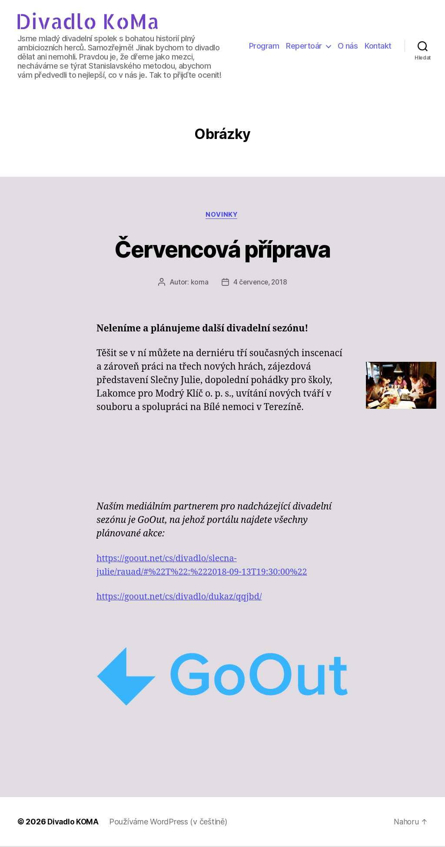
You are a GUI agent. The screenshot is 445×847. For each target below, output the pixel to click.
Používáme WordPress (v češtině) (170, 822)
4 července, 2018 (260, 283)
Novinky (222, 215)
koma (198, 283)
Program (264, 45)
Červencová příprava (222, 248)
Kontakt (378, 45)
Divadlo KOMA (74, 822)
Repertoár (304, 45)
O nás (348, 45)
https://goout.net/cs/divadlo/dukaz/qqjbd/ (184, 598)
